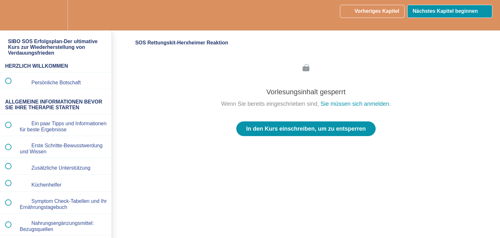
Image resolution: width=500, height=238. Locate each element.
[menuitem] (56, 15)
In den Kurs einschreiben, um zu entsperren (306, 129)
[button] (12, 15)
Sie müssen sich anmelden (354, 104)
